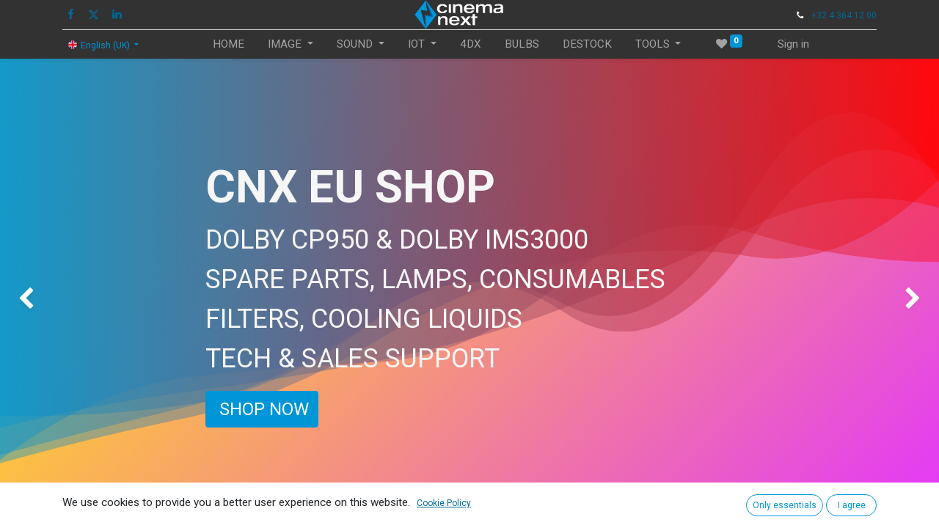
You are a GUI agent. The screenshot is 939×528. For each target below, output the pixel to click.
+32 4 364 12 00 (844, 15)
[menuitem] (228, 44)
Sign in (793, 44)
